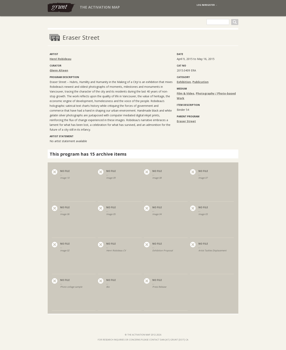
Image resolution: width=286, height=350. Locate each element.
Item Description (188, 105)
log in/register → (207, 5)
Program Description (64, 77)
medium (182, 88)
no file (65, 171)
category (183, 77)
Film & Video (185, 93)
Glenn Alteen (59, 70)
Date (180, 54)
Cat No (181, 65)
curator (55, 65)
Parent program (188, 116)
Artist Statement (61, 136)
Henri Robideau (60, 59)
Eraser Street (186, 121)
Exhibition (184, 82)
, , (74, 179)
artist (54, 54)
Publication (200, 82)
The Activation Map (100, 7)
